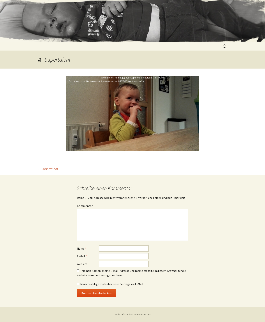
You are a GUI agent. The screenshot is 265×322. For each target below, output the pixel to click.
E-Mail (82, 256)
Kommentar (85, 206)
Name (81, 248)
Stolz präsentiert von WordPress (132, 314)
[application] (132, 113)
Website (82, 264)
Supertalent (47, 169)
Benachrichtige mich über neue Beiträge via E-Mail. (112, 284)
